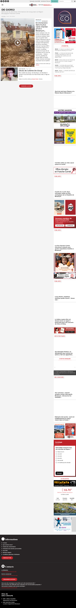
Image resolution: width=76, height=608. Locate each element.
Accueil (3, 16)
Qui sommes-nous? (8, 544)
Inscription (59, 225)
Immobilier (45, 21)
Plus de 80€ (60, 460)
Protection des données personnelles (12, 548)
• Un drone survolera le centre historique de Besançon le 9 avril (64, 49)
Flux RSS (5, 550)
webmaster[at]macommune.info (9, 587)
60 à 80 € (60, 458)
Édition (41, 4)
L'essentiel (64, 46)
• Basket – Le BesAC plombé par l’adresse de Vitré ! (65, 71)
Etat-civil (28, 68)
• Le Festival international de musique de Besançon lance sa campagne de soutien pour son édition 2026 (64, 55)
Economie (38, 21)
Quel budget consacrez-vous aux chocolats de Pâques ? (64, 448)
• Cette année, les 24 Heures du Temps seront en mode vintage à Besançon (65, 61)
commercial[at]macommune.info (9, 575)
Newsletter (7, 558)
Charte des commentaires (9, 546)
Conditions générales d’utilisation (11, 554)
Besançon (38, 19)
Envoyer (59, 473)
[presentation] (55, 367)
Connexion (70, 225)
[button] (72, 1)
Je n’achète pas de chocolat (64, 462)
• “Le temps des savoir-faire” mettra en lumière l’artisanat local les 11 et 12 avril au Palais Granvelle (64, 67)
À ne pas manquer (65, 358)
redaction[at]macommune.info (8, 571)
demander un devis (9, 579)
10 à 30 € (60, 454)
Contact (5, 542)
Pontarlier (22, 68)
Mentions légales (7, 552)
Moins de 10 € (61, 451)
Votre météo (65, 478)
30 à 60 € (60, 456)
